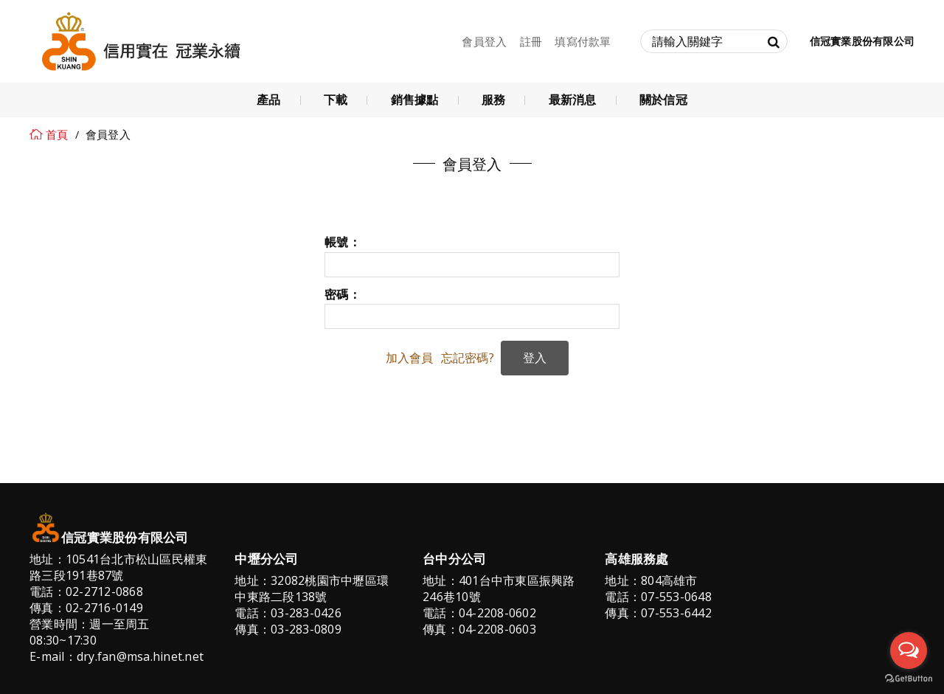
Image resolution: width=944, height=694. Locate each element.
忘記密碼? (467, 358)
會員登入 (484, 41)
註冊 (531, 41)
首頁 (57, 134)
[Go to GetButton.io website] (908, 679)
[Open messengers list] (908, 650)
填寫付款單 (583, 41)
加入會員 (410, 358)
